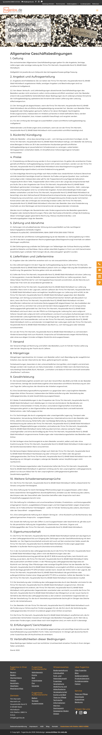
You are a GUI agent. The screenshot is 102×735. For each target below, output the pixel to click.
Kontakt (55, 726)
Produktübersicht (82, 679)
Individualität (58, 673)
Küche (34, 675)
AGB (41, 726)
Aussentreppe (37, 703)
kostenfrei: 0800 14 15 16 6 (12, 1)
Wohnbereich (37, 672)
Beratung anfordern (48, 4)
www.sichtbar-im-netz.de (56, 732)
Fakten (78, 684)
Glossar (56, 714)
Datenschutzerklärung (18, 726)
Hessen (13, 681)
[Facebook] (76, 713)
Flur (33, 683)
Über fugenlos (80, 670)
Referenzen (95, 4)
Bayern (13, 672)
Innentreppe (37, 681)
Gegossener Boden (61, 711)
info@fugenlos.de (17, 718)
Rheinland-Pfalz (16, 689)
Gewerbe (35, 686)
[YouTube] (41, 1)
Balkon (34, 698)
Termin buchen (60, 4)
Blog (76, 673)
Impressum (33, 726)
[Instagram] (80, 713)
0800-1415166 (83, 726)
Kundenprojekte (85, 4)
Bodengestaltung (60, 670)
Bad (33, 678)
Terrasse (35, 701)
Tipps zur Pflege (59, 697)
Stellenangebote (72, 4)
